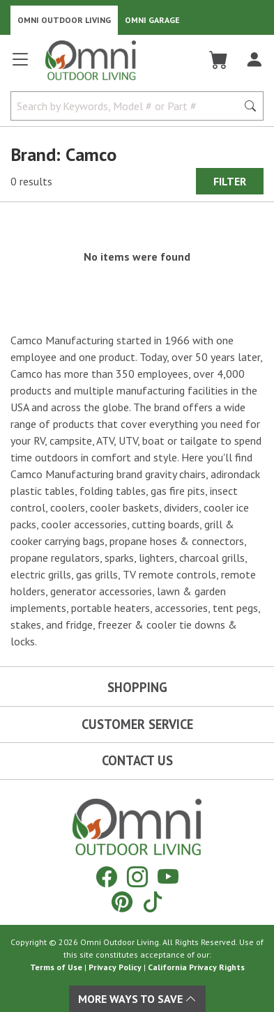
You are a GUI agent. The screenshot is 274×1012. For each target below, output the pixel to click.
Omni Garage (152, 20)
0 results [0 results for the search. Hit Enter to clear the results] (31, 181)
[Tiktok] (152, 901)
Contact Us (137, 760)
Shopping (137, 687)
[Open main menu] (20, 65)
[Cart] (218, 59)
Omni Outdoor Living (64, 20)
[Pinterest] (122, 901)
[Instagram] (137, 876)
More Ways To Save (137, 999)
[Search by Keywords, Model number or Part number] (128, 106)
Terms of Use (56, 967)
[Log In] (254, 59)
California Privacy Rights (196, 967)
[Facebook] (106, 876)
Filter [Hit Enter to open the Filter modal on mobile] (229, 181)
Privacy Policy (115, 967)
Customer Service (137, 724)
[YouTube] (168, 876)
